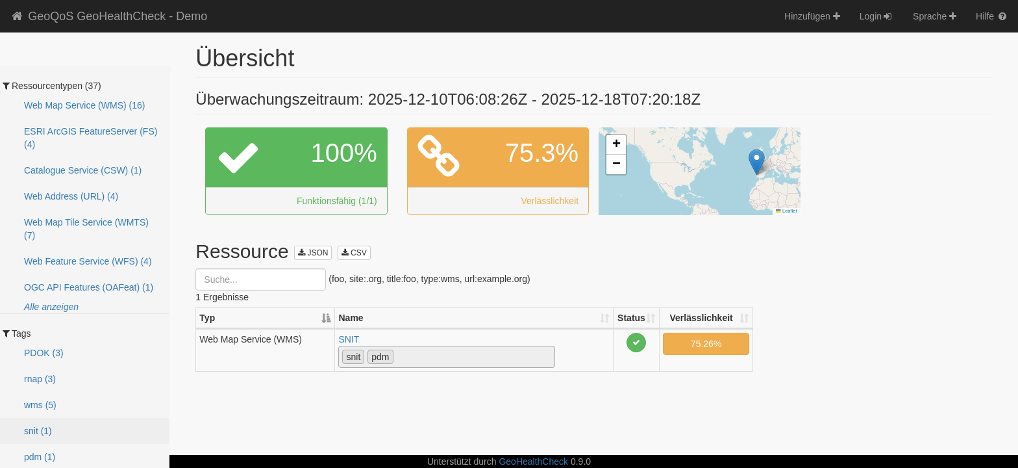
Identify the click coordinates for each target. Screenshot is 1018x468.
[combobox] (446, 357)
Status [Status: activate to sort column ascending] (631, 318)
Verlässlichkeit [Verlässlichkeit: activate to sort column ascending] (700, 318)
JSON (313, 252)
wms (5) (40, 405)
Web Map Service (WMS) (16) (84, 105)
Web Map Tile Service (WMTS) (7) (86, 228)
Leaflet (786, 211)
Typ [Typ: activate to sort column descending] (207, 318)
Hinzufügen (812, 16)
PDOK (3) (44, 353)
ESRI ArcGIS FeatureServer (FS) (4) (90, 138)
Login (876, 16)
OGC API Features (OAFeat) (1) (88, 287)
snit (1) (38, 431)
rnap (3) (40, 379)
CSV (354, 252)
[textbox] (400, 356)
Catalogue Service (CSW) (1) (83, 170)
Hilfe (992, 16)
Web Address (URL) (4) (71, 196)
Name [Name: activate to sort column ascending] (350, 318)
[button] (757, 162)
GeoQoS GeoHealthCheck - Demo (108, 16)
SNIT (348, 339)
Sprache (934, 16)
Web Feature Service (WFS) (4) (88, 261)
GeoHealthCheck (533, 461)
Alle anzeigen (51, 307)
